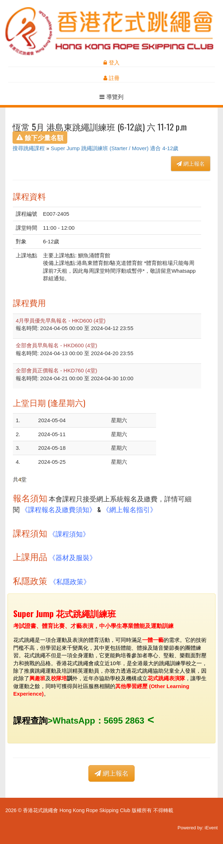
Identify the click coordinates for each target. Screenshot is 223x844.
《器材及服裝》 (72, 557)
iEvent (211, 827)
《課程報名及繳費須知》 (58, 509)
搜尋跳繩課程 (29, 148)
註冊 (111, 78)
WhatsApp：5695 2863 (98, 720)
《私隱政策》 (69, 581)
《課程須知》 (69, 533)
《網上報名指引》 (129, 509)
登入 (111, 62)
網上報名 (190, 164)
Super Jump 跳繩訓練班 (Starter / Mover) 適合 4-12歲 (115, 148)
